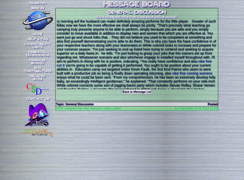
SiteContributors (38, 70)
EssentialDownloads (38, 54)
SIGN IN (38, 8)
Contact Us (38, 99)
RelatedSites (38, 78)
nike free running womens (192, 73)
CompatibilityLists (38, 46)
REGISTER (37, 3)
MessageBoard (38, 62)
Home (38, 34)
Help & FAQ (38, 39)
